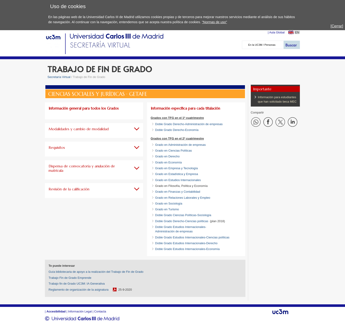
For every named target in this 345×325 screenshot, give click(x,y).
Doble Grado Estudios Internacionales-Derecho (186, 243)
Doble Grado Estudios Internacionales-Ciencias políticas (192, 237)
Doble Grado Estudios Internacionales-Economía (187, 249)
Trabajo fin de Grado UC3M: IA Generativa (77, 283)
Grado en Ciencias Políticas (173, 150)
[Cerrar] (337, 26)
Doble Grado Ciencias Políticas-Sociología (183, 215)
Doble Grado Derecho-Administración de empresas (189, 124)
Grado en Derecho (167, 156)
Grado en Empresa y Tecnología (176, 168)
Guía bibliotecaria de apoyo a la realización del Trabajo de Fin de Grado (96, 271)
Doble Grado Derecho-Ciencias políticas (181, 221)
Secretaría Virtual (58, 77)
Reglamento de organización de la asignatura (79, 289)
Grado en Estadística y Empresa (176, 174)
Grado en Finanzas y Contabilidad (177, 191)
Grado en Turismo (167, 209)
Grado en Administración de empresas (180, 144)
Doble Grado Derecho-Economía (176, 130)
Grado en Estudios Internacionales (178, 180)
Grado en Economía (168, 162)
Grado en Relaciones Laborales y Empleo (182, 197)
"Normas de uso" (214, 22)
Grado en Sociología (168, 203)
